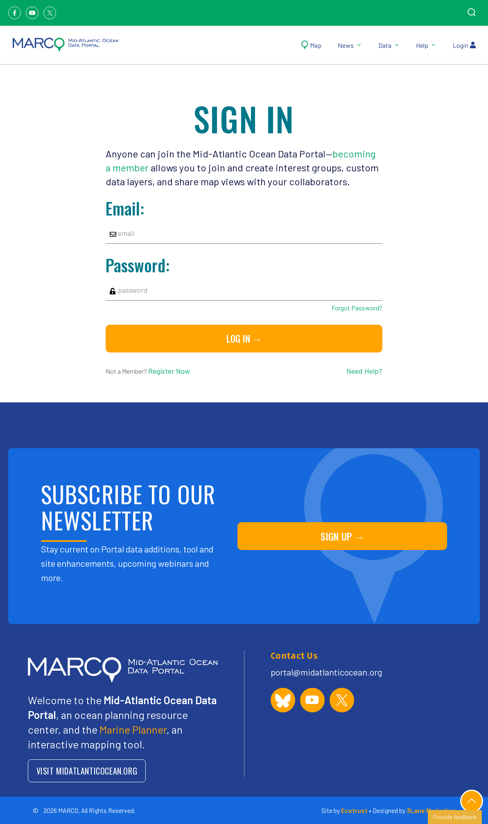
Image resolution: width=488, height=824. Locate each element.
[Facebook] (14, 13)
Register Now (169, 370)
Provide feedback (455, 816)
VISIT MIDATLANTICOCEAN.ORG (87, 771)
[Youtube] (32, 13)
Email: (125, 208)
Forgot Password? (357, 308)
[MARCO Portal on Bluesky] (283, 700)
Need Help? (364, 370)
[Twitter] (49, 13)
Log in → (244, 339)
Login (464, 45)
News (350, 45)
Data (389, 45)
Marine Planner (133, 729)
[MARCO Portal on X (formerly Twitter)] (342, 700)
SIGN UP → (342, 536)
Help (426, 45)
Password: (137, 265)
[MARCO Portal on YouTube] (312, 700)
